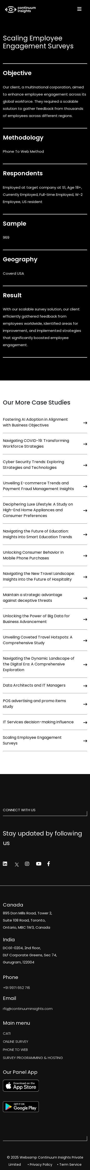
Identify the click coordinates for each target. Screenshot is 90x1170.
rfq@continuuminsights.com (28, 1008)
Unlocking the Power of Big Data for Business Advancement (45, 618)
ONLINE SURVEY (15, 1041)
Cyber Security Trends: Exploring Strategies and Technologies (45, 464)
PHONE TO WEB (15, 1049)
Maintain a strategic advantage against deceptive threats (45, 597)
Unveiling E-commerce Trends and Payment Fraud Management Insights (45, 485)
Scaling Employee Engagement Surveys (45, 740)
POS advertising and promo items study (45, 703)
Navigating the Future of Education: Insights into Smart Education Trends (45, 534)
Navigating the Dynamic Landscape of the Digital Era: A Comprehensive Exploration (45, 664)
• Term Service (69, 1164)
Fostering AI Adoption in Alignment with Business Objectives (45, 422)
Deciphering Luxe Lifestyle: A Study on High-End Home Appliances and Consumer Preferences (45, 509)
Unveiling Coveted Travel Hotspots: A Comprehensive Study (45, 640)
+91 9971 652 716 (16, 987)
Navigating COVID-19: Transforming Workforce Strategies (45, 443)
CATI (7, 1033)
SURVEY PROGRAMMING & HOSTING (33, 1057)
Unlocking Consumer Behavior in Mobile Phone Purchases (45, 555)
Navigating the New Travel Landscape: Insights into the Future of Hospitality (45, 576)
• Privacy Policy (40, 1164)
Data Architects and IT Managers (45, 685)
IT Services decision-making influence (45, 722)
